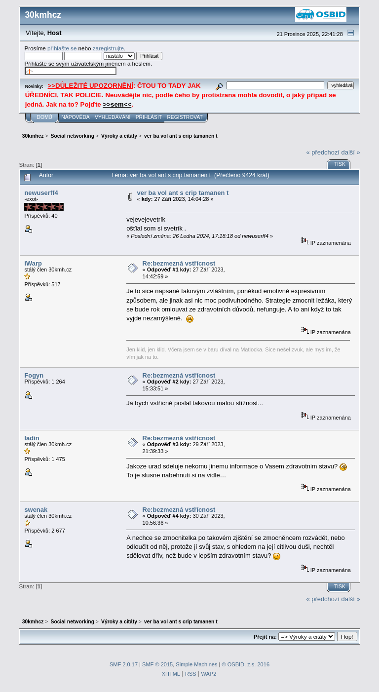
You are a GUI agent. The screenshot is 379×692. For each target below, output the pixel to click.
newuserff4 (41, 192)
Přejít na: (265, 637)
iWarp (32, 263)
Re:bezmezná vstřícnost (179, 263)
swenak (35, 509)
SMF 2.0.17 (124, 664)
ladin (31, 438)
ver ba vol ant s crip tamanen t (183, 192)
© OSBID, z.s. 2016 (246, 664)
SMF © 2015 (157, 664)
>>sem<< (117, 104)
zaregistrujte (108, 48)
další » (350, 152)
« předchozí (323, 152)
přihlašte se (61, 48)
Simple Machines (196, 664)
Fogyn (33, 375)
